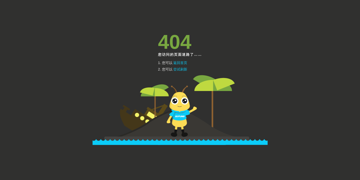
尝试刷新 (180, 69)
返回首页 (180, 63)
